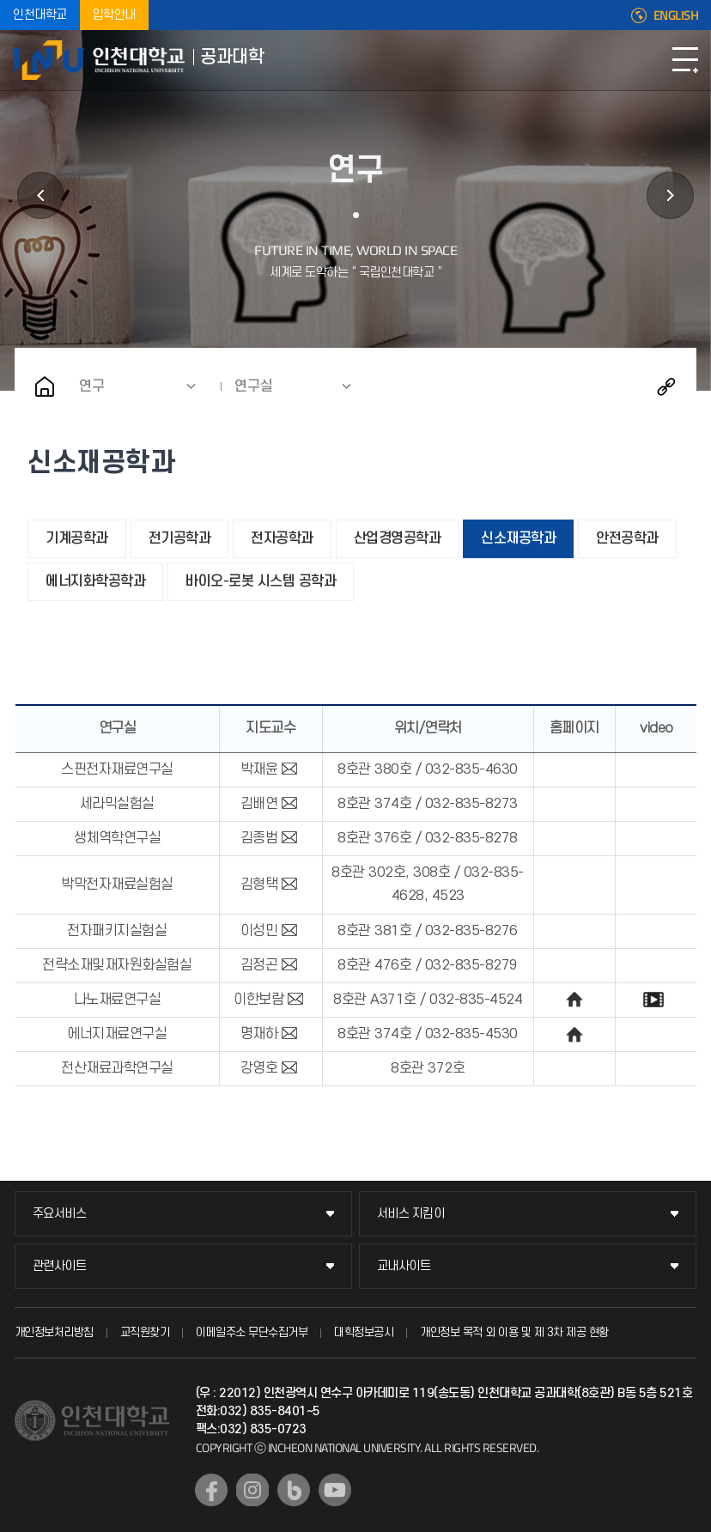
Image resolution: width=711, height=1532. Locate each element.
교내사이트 (404, 1266)
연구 (92, 386)
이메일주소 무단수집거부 (251, 1332)
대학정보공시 (363, 1332)
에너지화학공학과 (95, 581)
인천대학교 (40, 15)
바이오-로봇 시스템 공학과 (260, 581)
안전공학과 (627, 538)
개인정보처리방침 (54, 1332)
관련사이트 (60, 1266)
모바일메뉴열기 (685, 60)
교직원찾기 (145, 1332)
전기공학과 (180, 538)
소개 (40, 195)
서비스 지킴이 (411, 1214)
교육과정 (670, 195)
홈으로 (44, 386)
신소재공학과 (518, 538)
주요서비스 (60, 1214)
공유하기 (666, 386)
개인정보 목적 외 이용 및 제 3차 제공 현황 (514, 1332)
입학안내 (114, 15)
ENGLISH (676, 15)
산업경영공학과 (397, 538)
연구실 (253, 386)
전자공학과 (282, 538)
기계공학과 (77, 538)
